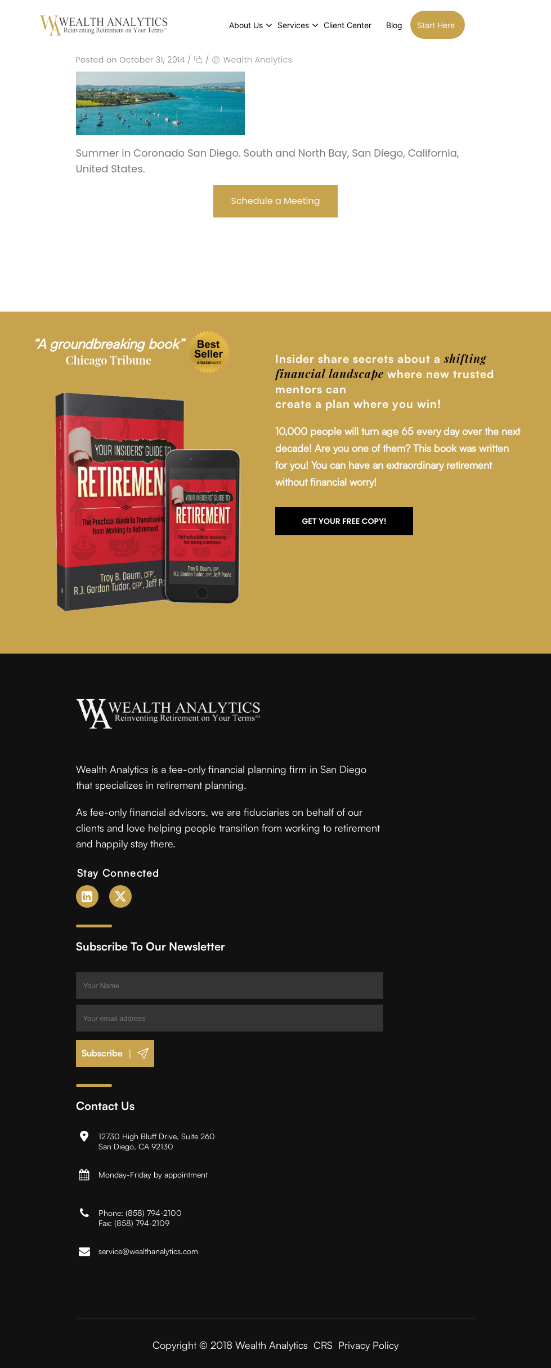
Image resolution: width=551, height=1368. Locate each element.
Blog (425, 25)
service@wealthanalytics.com (148, 1250)
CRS (323, 1344)
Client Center (378, 25)
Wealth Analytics (258, 58)
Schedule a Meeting (275, 199)
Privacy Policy (369, 1344)
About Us (277, 25)
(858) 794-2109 (141, 1222)
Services (324, 25)
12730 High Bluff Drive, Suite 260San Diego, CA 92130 (156, 1140)
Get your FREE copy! (344, 520)
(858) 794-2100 (154, 1211)
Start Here (467, 25)
